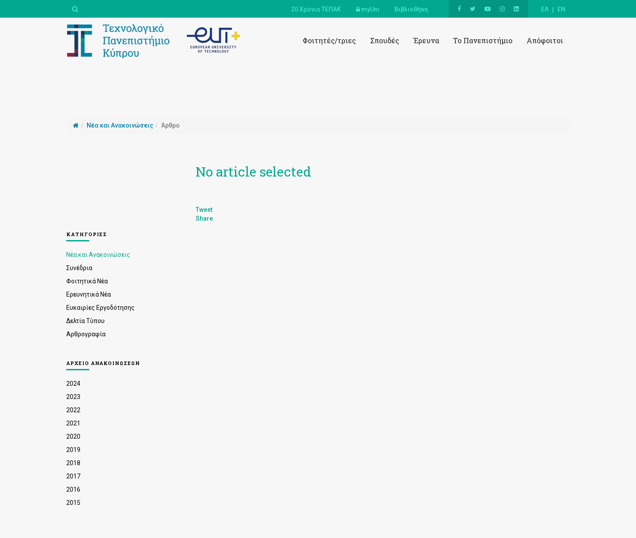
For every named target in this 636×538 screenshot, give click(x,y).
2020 (73, 436)
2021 (73, 423)
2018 (73, 463)
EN (561, 9)
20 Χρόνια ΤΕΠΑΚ (316, 9)
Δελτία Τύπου (85, 320)
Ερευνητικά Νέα (88, 294)
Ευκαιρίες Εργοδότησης (100, 307)
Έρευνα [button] (426, 40)
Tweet (204, 209)
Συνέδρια (79, 267)
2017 (73, 476)
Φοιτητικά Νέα (87, 281)
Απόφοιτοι (544, 40)
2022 (73, 410)
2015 (73, 502)
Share (204, 218)
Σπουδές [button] (384, 40)
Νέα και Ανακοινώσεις (98, 254)
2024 (73, 383)
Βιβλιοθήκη (411, 9)
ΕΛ (545, 9)
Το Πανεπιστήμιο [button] (482, 40)
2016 (73, 489)
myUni (367, 9)
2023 (73, 396)
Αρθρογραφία (86, 334)
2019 (73, 449)
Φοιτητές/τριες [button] (329, 40)
